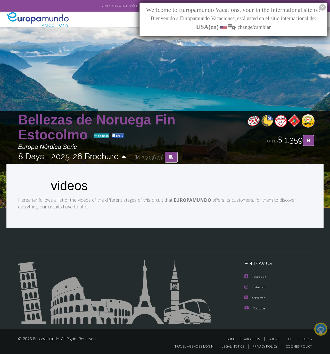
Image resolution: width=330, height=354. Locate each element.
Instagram (255, 287)
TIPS (291, 338)
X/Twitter (254, 297)
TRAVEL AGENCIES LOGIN (189, 345)
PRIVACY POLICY (262, 345)
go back (101, 136)
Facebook (255, 276)
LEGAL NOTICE (229, 345)
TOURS (275, 338)
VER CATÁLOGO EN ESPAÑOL (107, 5)
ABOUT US (253, 338)
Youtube (254, 307)
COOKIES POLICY (297, 345)
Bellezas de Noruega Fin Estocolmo (96, 127)
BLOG (307, 338)
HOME (233, 338)
